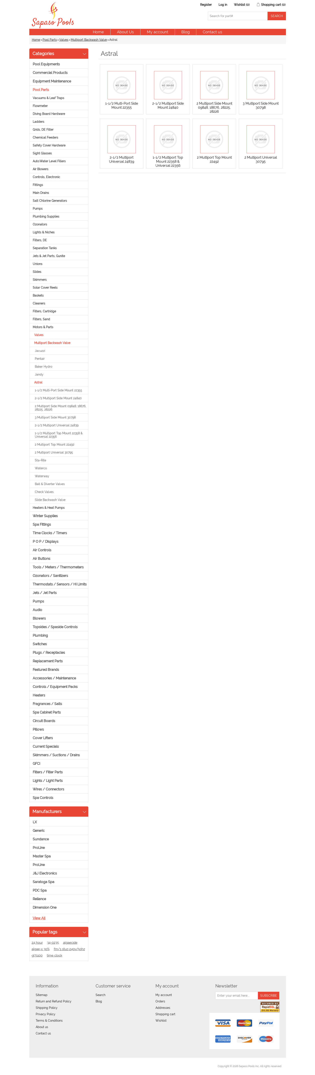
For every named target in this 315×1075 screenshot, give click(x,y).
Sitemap (41, 995)
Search (100, 995)
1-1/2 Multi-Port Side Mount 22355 (58, 390)
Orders (160, 1001)
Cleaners (39, 303)
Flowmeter (40, 106)
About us (42, 1027)
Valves (63, 39)
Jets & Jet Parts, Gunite (49, 256)
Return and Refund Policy (53, 1001)
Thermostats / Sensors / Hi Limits (60, 584)
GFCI (36, 764)
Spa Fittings (42, 524)
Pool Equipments (46, 64)
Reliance (39, 899)
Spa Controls (43, 798)
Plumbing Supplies (46, 216)
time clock (54, 955)
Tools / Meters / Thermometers (58, 567)
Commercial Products (50, 73)
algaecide (70, 943)
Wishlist (161, 1020)
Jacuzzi (40, 350)
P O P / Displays (45, 542)
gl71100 (37, 955)
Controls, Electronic (46, 177)
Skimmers (40, 279)
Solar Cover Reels (45, 287)
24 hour (37, 943)
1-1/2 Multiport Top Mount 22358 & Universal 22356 (59, 434)
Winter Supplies (45, 516)
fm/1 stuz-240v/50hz (69, 949)
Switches (40, 644)
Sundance (41, 839)
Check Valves (44, 492)
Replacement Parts (48, 661)
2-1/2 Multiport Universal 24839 (56, 425)
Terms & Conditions (49, 1020)
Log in (223, 4)
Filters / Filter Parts (48, 772)
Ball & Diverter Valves (50, 484)
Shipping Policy (47, 1007)
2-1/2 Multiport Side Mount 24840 (58, 398)
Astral (38, 382)
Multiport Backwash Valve (89, 39)
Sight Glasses (42, 153)
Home (98, 32)
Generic (39, 831)
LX (35, 822)
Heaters (39, 695)
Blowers (39, 618)
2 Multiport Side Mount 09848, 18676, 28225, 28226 (60, 407)
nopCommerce (57, 1066)
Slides (37, 272)
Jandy (39, 374)
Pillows (38, 729)
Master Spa (42, 856)
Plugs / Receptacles (49, 653)
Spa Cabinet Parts (47, 712)
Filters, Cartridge (44, 311)
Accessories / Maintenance (54, 678)
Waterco (41, 468)
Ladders (38, 121)
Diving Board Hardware (49, 114)
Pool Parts (50, 39)
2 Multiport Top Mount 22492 (54, 444)
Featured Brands (46, 670)
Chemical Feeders (45, 137)
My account (157, 32)
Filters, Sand (41, 319)
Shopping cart (165, 1014)
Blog (185, 32)
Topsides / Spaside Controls (55, 627)
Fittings (38, 185)
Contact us (212, 32)
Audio (37, 610)
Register (206, 4)
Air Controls (42, 550)
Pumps (38, 208)
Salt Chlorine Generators (50, 200)
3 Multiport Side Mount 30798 (55, 417)
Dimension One (44, 907)
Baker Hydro (43, 366)
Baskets (38, 295)
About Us (125, 32)
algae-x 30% (41, 949)
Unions (37, 264)
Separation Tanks (45, 248)
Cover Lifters (43, 738)
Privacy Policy (45, 1014)
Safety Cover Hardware (49, 145)
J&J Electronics (45, 873)
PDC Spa (40, 890)
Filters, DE (40, 240)
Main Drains (41, 193)
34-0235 (53, 943)
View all (39, 918)
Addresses (162, 1007)
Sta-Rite (40, 460)
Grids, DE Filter (43, 129)
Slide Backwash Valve (50, 500)
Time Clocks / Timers (50, 533)
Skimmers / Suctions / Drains (56, 755)
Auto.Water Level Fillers (49, 161)
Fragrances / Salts (47, 704)
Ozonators (40, 224)
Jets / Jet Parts (45, 593)
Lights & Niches (44, 232)
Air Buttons (41, 559)
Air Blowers (40, 169)
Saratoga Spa (43, 882)
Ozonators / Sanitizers (50, 576)
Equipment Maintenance (52, 81)
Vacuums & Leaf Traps (48, 98)
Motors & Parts (43, 327)
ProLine (39, 848)
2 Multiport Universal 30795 (54, 452)
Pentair (40, 358)
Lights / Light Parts (48, 781)
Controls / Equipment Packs (55, 687)
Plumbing (40, 635)
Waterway (42, 476)
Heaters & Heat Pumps (49, 507)
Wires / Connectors (48, 789)
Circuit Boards (44, 721)
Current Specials (46, 746)
